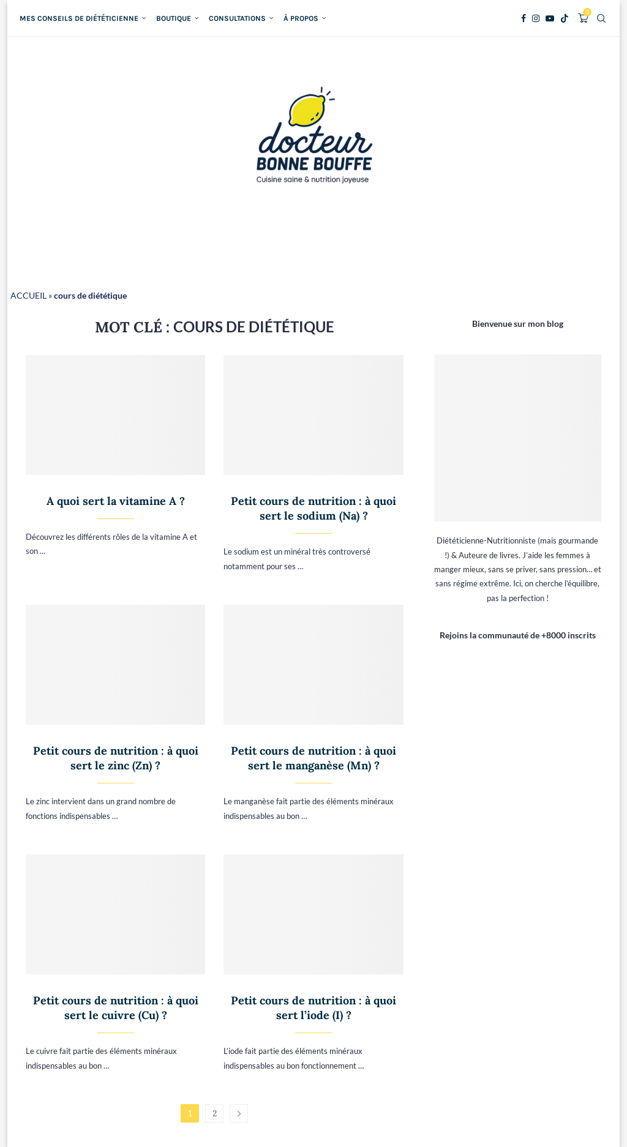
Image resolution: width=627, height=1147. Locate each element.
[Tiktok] (564, 18)
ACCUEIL (28, 295)
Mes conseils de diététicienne (79, 18)
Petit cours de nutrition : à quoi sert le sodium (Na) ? (313, 508)
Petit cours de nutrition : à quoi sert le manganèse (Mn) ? (313, 758)
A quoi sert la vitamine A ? (116, 501)
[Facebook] (523, 18)
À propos (300, 18)
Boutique (173, 18)
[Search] (601, 18)
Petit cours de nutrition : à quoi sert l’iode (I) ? (313, 1007)
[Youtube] (550, 18)
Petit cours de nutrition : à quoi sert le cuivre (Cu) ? (115, 1007)
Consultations (237, 18)
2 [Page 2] (214, 1113)
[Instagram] (535, 18)
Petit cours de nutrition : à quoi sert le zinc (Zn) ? (115, 758)
